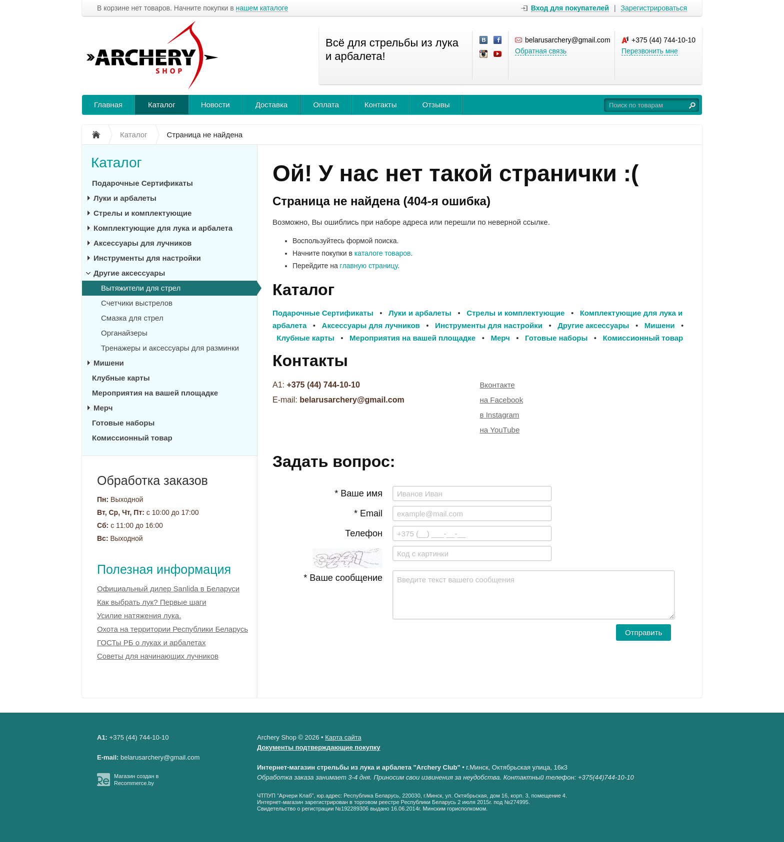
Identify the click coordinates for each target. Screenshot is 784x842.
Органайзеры (124, 333)
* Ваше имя (358, 493)
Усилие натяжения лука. (139, 615)
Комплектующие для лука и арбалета (163, 228)
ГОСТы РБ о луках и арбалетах (151, 642)
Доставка (272, 104)
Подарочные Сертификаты (142, 183)
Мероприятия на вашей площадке (155, 393)
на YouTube (500, 429)
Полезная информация (164, 569)
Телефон (363, 533)
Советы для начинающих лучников (157, 656)
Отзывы (436, 104)
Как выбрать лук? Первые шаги (151, 602)
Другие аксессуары (129, 273)
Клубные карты (121, 378)
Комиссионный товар (132, 437)
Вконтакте (497, 385)
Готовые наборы (123, 423)
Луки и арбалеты (125, 198)
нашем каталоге (262, 8)
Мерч (103, 408)
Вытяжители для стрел (140, 288)
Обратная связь (540, 51)
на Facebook (502, 400)
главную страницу (369, 266)
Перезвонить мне (650, 51)
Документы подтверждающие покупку (318, 747)
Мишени (109, 363)
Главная (108, 104)
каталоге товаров (382, 253)
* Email (368, 513)
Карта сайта (343, 737)
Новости (215, 104)
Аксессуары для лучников (143, 243)
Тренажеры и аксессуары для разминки (170, 348)
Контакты (380, 104)
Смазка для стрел (132, 318)
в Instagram (500, 415)
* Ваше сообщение (343, 578)
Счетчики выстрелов (136, 303)
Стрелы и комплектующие (143, 213)
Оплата (326, 104)
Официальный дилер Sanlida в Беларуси (168, 588)
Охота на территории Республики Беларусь (172, 629)
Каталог (162, 104)
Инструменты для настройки (147, 258)
